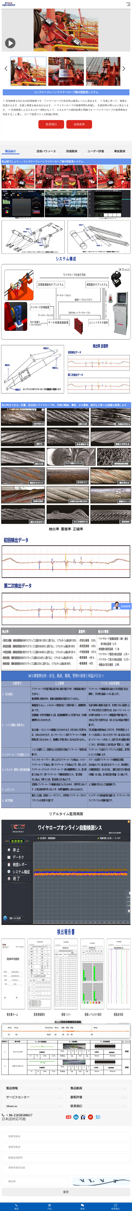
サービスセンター (17, 1097)
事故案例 (119, 151)
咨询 (82, 1207)
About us (11, 1106)
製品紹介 (10, 151)
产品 (49, 1207)
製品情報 (12, 1088)
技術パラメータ (46, 151)
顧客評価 (76, 1097)
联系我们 (76, 1106)
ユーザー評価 (95, 151)
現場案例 (71, 151)
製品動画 (76, 1088)
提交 (66, 1191)
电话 (16, 1207)
